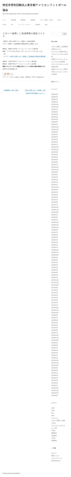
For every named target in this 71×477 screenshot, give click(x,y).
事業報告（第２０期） (11, 90)
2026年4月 (54, 94)
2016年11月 (55, 310)
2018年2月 (54, 275)
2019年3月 (54, 242)
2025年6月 (54, 112)
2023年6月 (54, 154)
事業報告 (23, 20)
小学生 (59, 20)
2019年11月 (55, 224)
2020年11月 (55, 209)
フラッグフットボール (24, 24)
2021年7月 (54, 192)
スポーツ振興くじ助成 (46, 20)
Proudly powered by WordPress (11, 473)
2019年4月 (54, 239)
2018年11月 (55, 252)
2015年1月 (54, 357)
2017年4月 (54, 300)
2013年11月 (55, 390)
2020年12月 (55, 207)
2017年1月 (54, 305)
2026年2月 (54, 99)
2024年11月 (55, 129)
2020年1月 (54, 219)
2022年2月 (54, 182)
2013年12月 (55, 388)
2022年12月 (55, 167)
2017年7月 (54, 292)
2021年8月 (54, 189)
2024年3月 (54, 139)
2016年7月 (54, 317)
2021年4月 (54, 197)
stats (52, 415)
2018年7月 (54, 262)
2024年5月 (54, 134)
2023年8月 (54, 152)
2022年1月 (54, 184)
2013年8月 (54, 395)
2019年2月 (54, 245)
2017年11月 (55, 282)
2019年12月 (55, 222)
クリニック (54, 418)
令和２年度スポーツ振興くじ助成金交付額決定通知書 (27, 56)
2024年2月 (54, 142)
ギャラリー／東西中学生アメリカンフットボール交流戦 (59, 54)
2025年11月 (55, 106)
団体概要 (13, 20)
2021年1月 (54, 204)
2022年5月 (54, 174)
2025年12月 (55, 104)
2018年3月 (54, 272)
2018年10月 (55, 255)
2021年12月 (55, 187)
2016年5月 (54, 322)
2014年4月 (54, 378)
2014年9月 (54, 367)
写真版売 (37, 24)
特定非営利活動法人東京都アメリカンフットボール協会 (34, 7)
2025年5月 (54, 114)
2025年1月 (54, 124)
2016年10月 (55, 312)
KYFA (53, 410)
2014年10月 (55, 365)
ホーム (4, 20)
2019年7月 (54, 232)
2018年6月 (54, 265)
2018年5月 (54, 267)
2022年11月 (55, 169)
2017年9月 (54, 287)
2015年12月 (55, 335)
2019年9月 (54, 229)
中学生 (4, 24)
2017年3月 (54, 302)
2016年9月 (54, 315)
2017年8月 (54, 290)
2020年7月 (54, 214)
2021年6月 (54, 194)
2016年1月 (54, 332)
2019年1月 (54, 247)
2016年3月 (54, 327)
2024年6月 (54, 132)
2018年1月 (54, 277)
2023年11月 (55, 149)
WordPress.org (55, 460)
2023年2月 (54, 162)
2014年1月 (54, 385)
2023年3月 (54, 159)
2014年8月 (54, 370)
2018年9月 (54, 257)
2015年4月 (54, 350)
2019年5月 (54, 237)
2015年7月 (54, 347)
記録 (46, 24)
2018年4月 (54, 270)
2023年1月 (54, 164)
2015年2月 (54, 355)
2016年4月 (54, 325)
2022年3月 (54, 179)
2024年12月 (55, 127)
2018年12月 (55, 250)
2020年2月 (54, 217)
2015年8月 (54, 345)
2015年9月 (54, 342)
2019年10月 (55, 227)
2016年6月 (54, 320)
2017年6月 (54, 295)
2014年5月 (54, 375)
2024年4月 (54, 137)
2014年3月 (54, 380)
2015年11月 (55, 337)
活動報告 (32, 20)
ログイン (54, 453)
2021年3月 (54, 199)
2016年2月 (54, 330)
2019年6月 (54, 234)
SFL (12, 24)
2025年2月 (54, 122)
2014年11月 (55, 362)
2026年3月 (54, 96)
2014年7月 (54, 372)
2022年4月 (54, 177)
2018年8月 (54, 260)
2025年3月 (54, 119)
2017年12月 (55, 280)
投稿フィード (55, 455)
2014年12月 (55, 360)
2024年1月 (54, 144)
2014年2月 (54, 383)
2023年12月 (55, 147)
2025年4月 (54, 117)
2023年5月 (54, 157)
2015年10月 (55, 340)
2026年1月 (54, 101)
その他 (53, 423)
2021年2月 (54, 202)
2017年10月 (55, 285)
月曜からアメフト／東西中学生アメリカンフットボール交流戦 (59, 71)
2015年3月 (54, 352)
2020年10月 (55, 212)
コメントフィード (56, 458)
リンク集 (54, 428)
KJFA (53, 408)
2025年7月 (54, 109)
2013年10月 (55, 393)
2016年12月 (55, 307)
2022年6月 (54, 172)
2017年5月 (54, 297)
